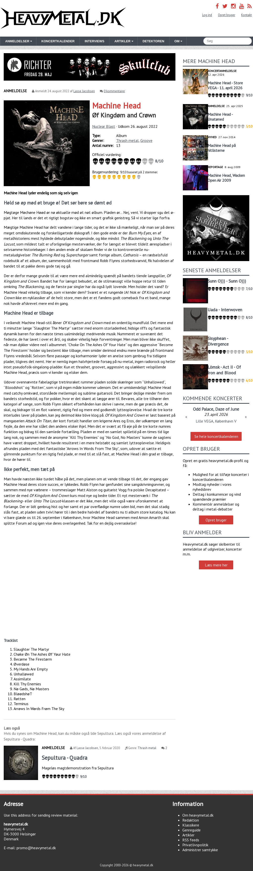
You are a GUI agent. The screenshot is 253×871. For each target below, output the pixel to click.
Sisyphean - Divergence (218, 341)
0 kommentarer (114, 91)
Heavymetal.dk (63, 18)
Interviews (94, 41)
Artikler (188, 834)
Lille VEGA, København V (216, 421)
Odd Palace (203, 409)
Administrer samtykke (200, 849)
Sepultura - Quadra (64, 757)
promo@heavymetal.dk (36, 847)
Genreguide (191, 829)
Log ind (207, 15)
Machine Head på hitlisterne (222, 148)
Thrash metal (127, 140)
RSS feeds (190, 839)
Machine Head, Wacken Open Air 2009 (226, 178)
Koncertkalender (57, 41)
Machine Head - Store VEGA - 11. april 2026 (225, 85)
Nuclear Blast (103, 126)
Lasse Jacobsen (84, 91)
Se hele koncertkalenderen (216, 436)
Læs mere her (216, 564)
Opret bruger (226, 15)
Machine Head (116, 105)
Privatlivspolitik (195, 844)
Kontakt (246, 15)
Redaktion (190, 820)
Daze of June (227, 409)
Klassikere (190, 825)
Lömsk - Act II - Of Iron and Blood (224, 370)
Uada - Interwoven (225, 310)
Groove (146, 140)
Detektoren (153, 41)
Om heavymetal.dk (197, 815)
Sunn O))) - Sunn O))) (227, 281)
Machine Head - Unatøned (220, 117)
